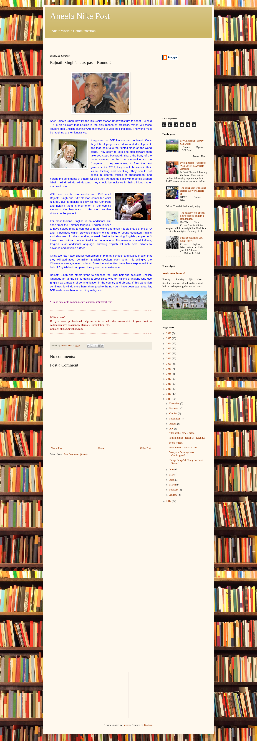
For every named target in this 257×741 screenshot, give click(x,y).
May (171, 474)
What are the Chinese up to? (183, 447)
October (173, 413)
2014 (169, 394)
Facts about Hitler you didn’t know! (191, 239)
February (174, 489)
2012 (169, 501)
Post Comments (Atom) (75, 454)
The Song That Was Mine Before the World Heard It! (193, 190)
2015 (169, 389)
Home (101, 448)
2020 (169, 363)
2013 (169, 399)
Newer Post (56, 448)
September (174, 418)
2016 (169, 384)
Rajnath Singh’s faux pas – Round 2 (187, 437)
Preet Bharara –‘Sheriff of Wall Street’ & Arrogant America (193, 165)
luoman (126, 725)
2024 (169, 343)
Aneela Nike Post (80, 16)
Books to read (176, 442)
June (171, 469)
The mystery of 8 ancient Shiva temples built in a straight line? (192, 215)
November (174, 408)
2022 (169, 353)
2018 (169, 373)
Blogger (148, 725)
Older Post (145, 448)
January (173, 495)
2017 (169, 379)
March (172, 484)
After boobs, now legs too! (182, 433)
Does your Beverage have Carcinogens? (181, 454)
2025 (169, 338)
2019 (169, 368)
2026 (169, 333)
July (171, 428)
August (173, 423)
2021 (169, 358)
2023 (169, 348)
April (172, 479)
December (174, 403)
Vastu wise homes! (173, 273)
